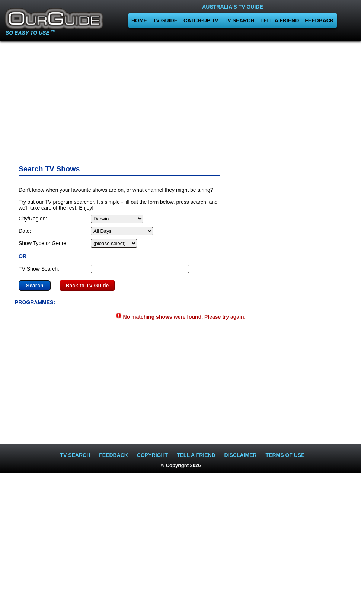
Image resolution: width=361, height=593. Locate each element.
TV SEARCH (239, 20)
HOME (139, 20)
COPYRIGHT (152, 455)
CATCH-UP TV (200, 20)
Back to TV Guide (87, 286)
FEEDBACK (319, 20)
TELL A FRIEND (280, 20)
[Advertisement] (180, 100)
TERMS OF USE (285, 455)
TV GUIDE (165, 20)
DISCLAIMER (240, 455)
